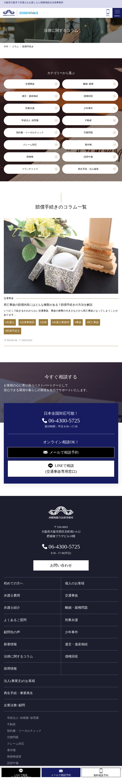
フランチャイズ (30, 169)
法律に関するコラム (18, 656)
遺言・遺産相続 (30, 96)
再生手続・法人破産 (88, 169)
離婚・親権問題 (76, 607)
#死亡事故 (93, 322)
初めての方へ (13, 583)
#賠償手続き (12, 330)
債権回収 (88, 96)
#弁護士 (9, 322)
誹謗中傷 (88, 156)
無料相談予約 (101, 775)
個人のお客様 (74, 583)
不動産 (88, 120)
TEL (108, 15)
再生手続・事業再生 (18, 693)
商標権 (29, 156)
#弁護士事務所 (60, 322)
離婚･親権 (88, 84)
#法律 (43, 322)
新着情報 (10, 644)
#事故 (78, 322)
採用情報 (10, 668)
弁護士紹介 (12, 607)
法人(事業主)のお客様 (19, 681)
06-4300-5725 (64, 547)
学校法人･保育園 (30, 120)
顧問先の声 (12, 632)
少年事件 (88, 108)
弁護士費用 (12, 595)
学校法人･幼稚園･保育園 (23, 717)
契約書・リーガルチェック (30, 132)
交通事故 (30, 84)
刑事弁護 (30, 108)
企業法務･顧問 (14, 705)
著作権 (88, 144)
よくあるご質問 (15, 620)
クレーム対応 (30, 144)
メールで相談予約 (61, 775)
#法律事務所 (27, 322)
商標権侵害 (14, 756)
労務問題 (88, 132)
